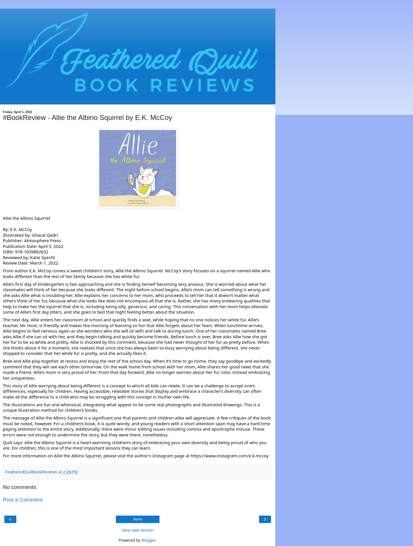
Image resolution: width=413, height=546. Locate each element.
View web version (138, 530)
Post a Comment (23, 500)
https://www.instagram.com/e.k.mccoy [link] (229, 455)
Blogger (149, 540)
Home (137, 519)
